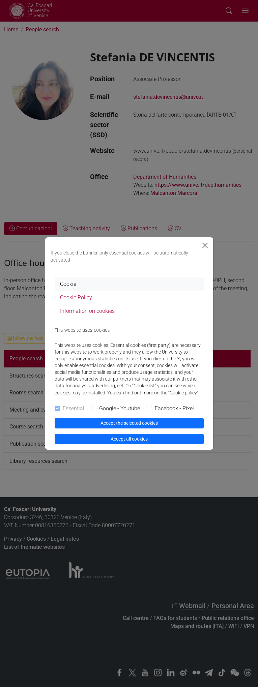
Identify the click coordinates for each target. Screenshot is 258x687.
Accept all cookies (129, 439)
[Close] (205, 245)
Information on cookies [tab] (87, 311)
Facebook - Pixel (174, 408)
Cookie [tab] (68, 284)
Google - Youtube (119, 408)
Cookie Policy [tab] (76, 297)
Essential (73, 408)
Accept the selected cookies (129, 423)
